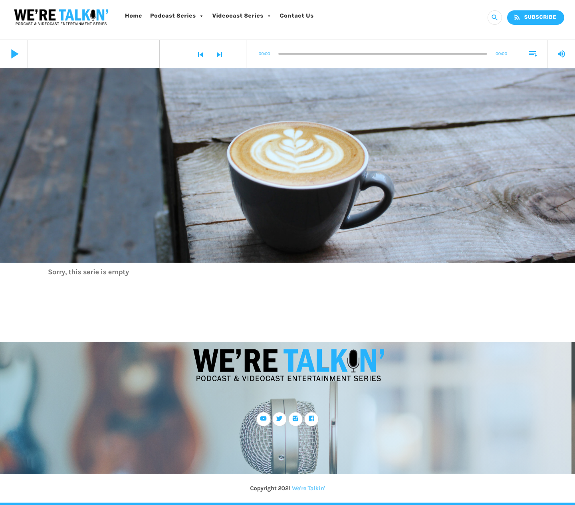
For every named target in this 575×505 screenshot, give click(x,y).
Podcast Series (177, 15)
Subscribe (534, 17)
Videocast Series (242, 15)
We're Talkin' (308, 488)
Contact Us (297, 15)
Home (133, 15)
